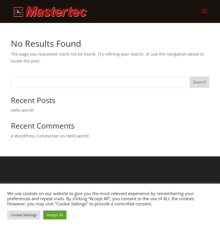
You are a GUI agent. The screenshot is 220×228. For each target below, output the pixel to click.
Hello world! (22, 110)
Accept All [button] (55, 214)
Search (199, 82)
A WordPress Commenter (35, 136)
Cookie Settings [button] (24, 214)
